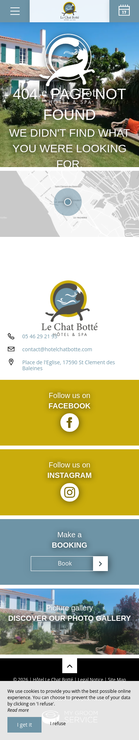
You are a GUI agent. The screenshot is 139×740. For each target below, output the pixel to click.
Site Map (117, 680)
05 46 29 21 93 (39, 336)
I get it (24, 724)
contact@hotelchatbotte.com (57, 349)
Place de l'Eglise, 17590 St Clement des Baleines (68, 365)
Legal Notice (90, 680)
